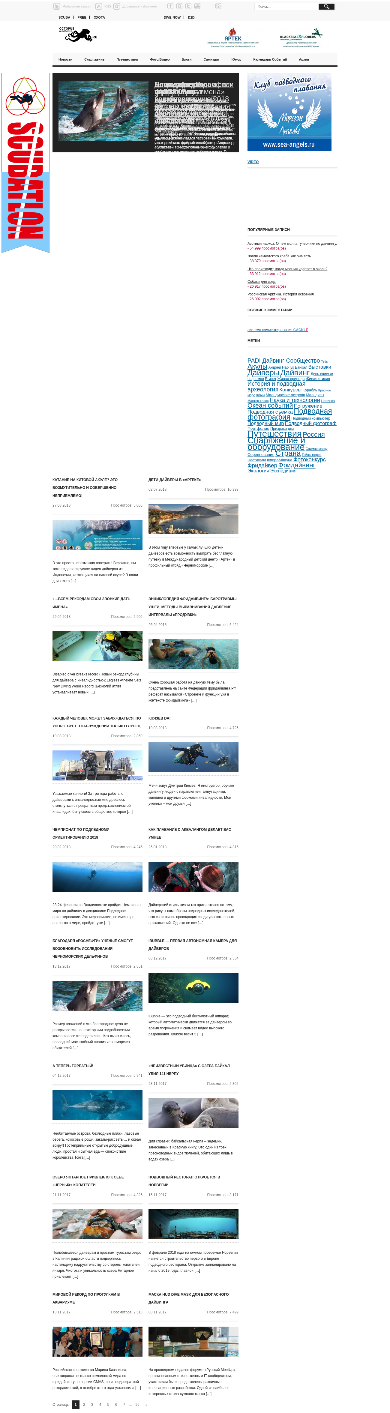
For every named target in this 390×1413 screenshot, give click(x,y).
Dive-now (172, 17)
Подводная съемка (270, 412)
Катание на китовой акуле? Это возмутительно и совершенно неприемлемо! (85, 488)
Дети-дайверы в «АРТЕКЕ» (174, 480)
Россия (314, 434)
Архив (304, 59)
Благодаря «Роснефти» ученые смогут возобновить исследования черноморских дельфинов (193, 102)
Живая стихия (318, 379)
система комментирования (278, 330)
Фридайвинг (297, 465)
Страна (288, 453)
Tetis (324, 361)
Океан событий (270, 405)
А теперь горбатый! (72, 1066)
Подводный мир (266, 423)
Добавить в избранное (139, 6)
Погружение (308, 406)
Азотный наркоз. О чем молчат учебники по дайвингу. (292, 243)
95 (138, 1405)
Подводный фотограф (311, 423)
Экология (258, 471)
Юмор (237, 59)
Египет (270, 379)
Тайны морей (311, 455)
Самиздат (212, 59)
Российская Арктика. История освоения (281, 294)
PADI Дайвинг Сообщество (284, 360)
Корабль (310, 390)
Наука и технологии (295, 400)
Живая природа (291, 379)
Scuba (64, 17)
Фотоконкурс (309, 459)
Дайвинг (295, 372)
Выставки (319, 367)
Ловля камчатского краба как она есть (279, 256)
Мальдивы (315, 395)
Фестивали (257, 460)
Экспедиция (283, 470)
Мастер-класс (258, 401)
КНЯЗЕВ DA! (159, 718)
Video (253, 162)
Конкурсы (290, 390)
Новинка (328, 401)
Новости (65, 59)
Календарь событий (270, 59)
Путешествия (127, 59)
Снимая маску (317, 449)
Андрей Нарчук (281, 367)
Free (81, 17)
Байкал (301, 367)
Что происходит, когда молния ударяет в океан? (287, 269)
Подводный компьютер (310, 418)
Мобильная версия (77, 6)
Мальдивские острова (285, 395)
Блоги (187, 59)
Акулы (257, 366)
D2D (191, 17)
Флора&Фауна (279, 460)
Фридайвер (262, 465)
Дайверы (263, 372)
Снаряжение (94, 59)
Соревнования (261, 454)
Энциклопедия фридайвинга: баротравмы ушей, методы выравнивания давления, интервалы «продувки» (192, 607)
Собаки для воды (262, 282)
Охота (99, 17)
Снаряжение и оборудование (276, 444)
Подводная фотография (290, 414)
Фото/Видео (160, 59)
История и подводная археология (276, 386)
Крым (260, 395)
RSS (107, 6)
